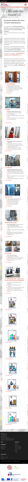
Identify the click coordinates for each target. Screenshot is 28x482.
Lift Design (8, 253)
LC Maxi (7, 109)
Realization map (3, 447)
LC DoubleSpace (10, 84)
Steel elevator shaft (11, 222)
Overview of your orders (4, 457)
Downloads (2, 458)
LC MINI (7, 139)
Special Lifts (8, 197)
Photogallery (3, 448)
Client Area (4, 1)
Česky (23, 462)
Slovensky (25, 462)
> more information (8, 122)
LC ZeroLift (8, 167)
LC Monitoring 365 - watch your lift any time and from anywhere (14, 279)
